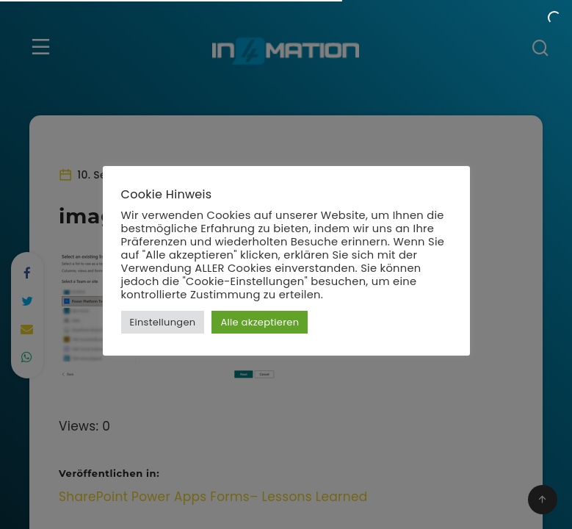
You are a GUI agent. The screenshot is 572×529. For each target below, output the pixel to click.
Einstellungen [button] (163, 322)
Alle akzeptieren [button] (259, 322)
